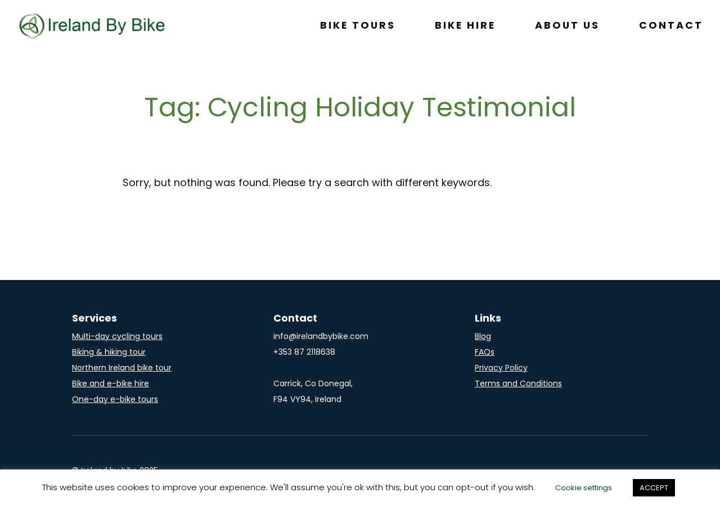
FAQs (484, 352)
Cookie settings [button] (583, 487)
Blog (483, 336)
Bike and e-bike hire (110, 383)
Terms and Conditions (518, 383)
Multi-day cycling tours (117, 336)
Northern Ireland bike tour (122, 367)
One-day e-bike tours (115, 399)
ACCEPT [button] (654, 487)
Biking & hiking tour (109, 352)
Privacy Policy (501, 367)
